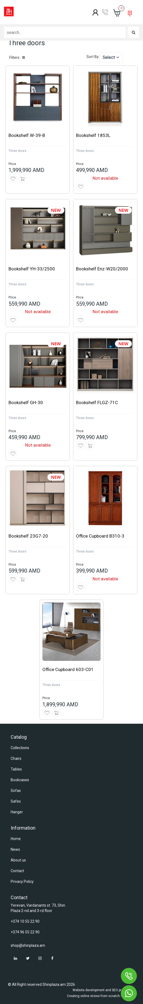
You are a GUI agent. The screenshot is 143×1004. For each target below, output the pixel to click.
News (15, 849)
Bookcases (20, 780)
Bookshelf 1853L (93, 135)
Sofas (16, 790)
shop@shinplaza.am (28, 945)
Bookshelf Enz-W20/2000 (102, 268)
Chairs (16, 758)
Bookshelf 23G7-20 (28, 536)
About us (18, 860)
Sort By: (93, 57)
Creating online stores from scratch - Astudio (100, 996)
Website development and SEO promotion (103, 990)
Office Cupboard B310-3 (100, 536)
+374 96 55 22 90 (25, 932)
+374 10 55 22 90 (25, 921)
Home (16, 839)
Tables (16, 769)
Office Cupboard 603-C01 (68, 669)
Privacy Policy (22, 881)
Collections (20, 748)
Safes (16, 801)
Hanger (17, 812)
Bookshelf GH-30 (26, 402)
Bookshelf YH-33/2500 (32, 268)
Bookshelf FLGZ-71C (97, 402)
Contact (17, 871)
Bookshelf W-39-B (27, 135)
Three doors (17, 151)
